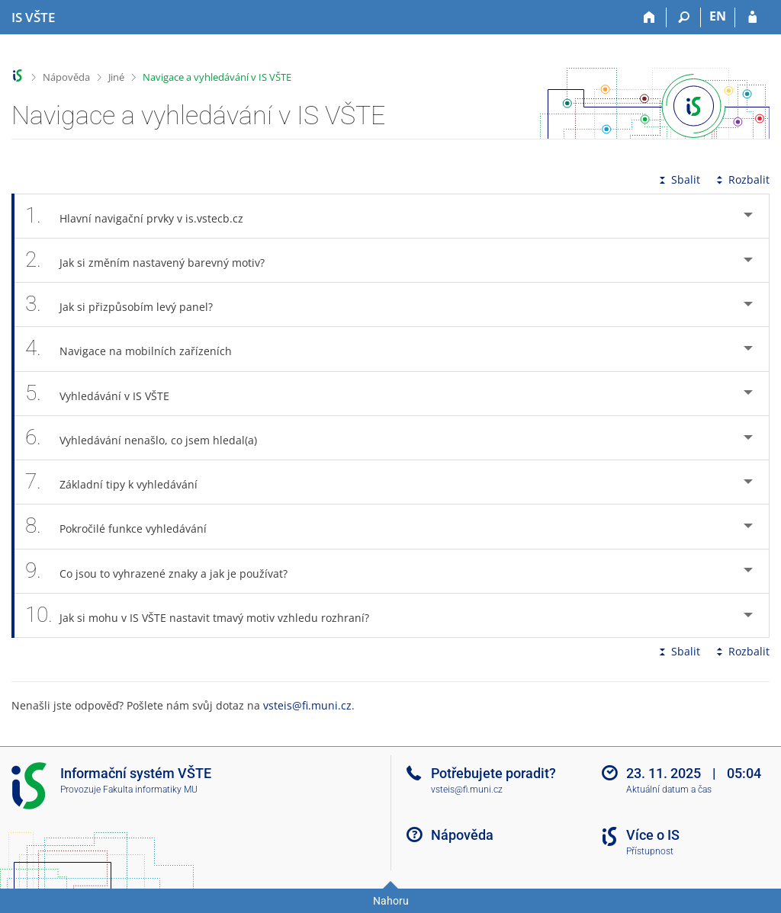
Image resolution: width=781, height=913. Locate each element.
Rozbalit (741, 179)
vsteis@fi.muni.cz (307, 705)
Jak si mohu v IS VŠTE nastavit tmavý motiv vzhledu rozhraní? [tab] (205, 615)
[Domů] (649, 17)
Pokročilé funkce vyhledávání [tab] (124, 526)
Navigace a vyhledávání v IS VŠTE (217, 77)
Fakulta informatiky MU (150, 789)
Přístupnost (649, 851)
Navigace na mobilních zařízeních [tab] (137, 348)
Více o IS (653, 835)
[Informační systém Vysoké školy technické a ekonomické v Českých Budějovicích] (33, 17)
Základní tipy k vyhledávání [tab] (119, 482)
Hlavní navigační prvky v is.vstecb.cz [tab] (142, 216)
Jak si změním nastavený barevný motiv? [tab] (153, 260)
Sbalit (678, 179)
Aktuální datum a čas (669, 789)
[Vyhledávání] (684, 17)
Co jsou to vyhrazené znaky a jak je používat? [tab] (164, 571)
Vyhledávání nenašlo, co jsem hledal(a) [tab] (149, 437)
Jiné (116, 77)
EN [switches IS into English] (717, 16)
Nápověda (66, 77)
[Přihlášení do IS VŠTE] (752, 17)
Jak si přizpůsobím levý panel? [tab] (127, 304)
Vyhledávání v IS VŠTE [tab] (105, 393)
